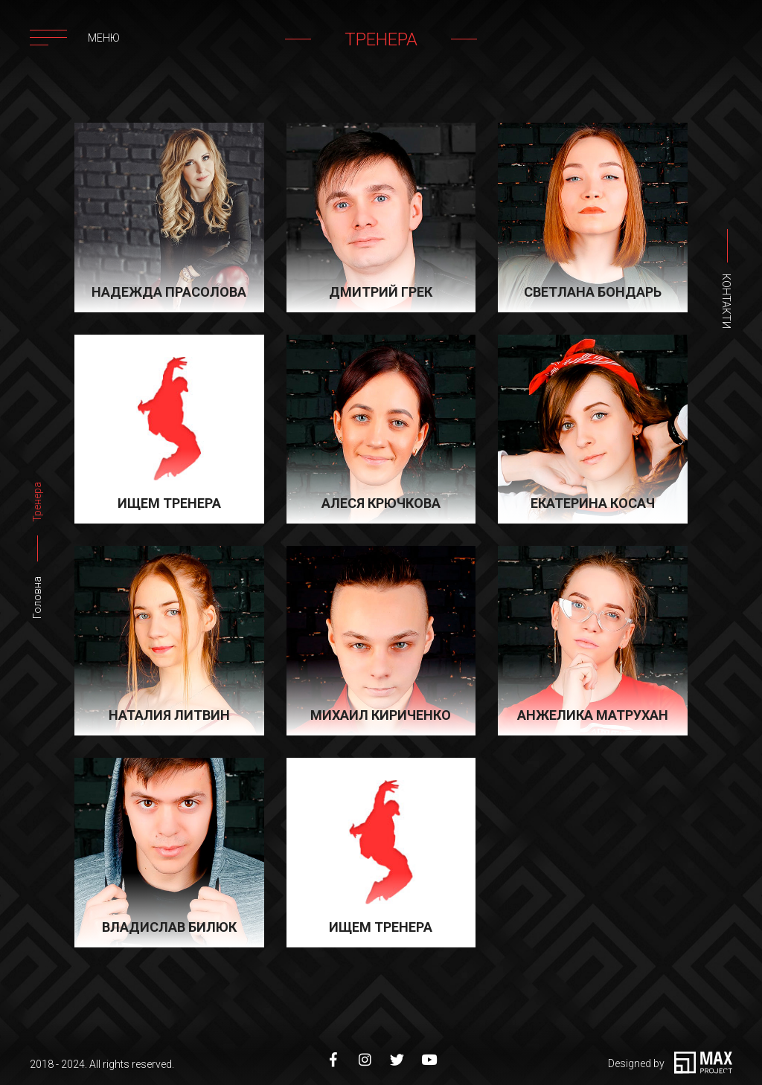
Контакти (726, 301)
